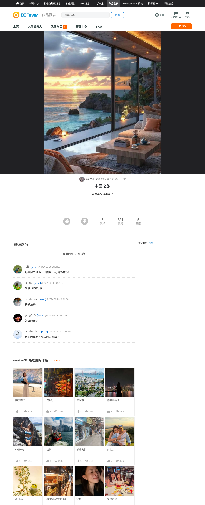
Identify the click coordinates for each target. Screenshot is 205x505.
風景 (151, 243)
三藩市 (80, 400)
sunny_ (29, 282)
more (57, 360)
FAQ (99, 26)
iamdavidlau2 (33, 331)
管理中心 (81, 26)
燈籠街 (49, 400)
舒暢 (78, 499)
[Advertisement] (103, 208)
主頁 (16, 26)
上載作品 (181, 26)
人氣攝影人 (35, 26)
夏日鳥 (19, 499)
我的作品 (59, 27)
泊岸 (48, 449)
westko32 (88, 178)
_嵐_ (28, 266)
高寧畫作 (20, 400)
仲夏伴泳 (20, 449)
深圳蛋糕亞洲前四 (56, 499)
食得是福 (112, 499)
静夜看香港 (113, 400)
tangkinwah (31, 298)
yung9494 (31, 315)
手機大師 (81, 449)
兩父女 (110, 449)
